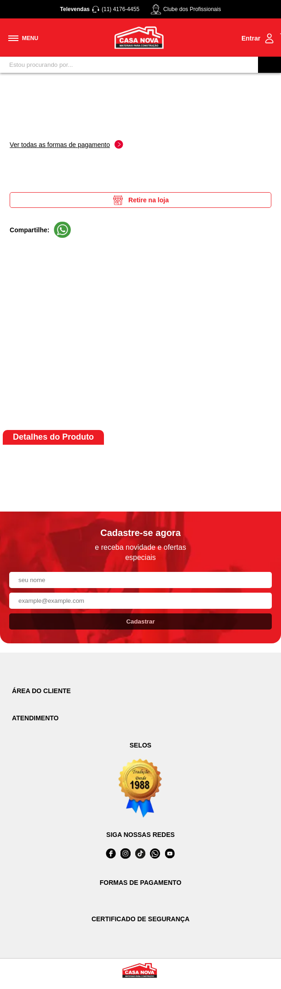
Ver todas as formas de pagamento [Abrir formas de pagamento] (66, 144)
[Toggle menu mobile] (23, 38)
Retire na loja (140, 200)
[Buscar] (269, 65)
